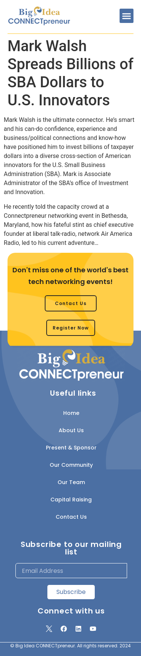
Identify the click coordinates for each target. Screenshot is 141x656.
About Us (71, 430)
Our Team (71, 482)
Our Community (71, 465)
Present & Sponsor (71, 447)
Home (71, 413)
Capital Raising (71, 499)
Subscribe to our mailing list (71, 548)
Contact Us (71, 517)
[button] (127, 16)
